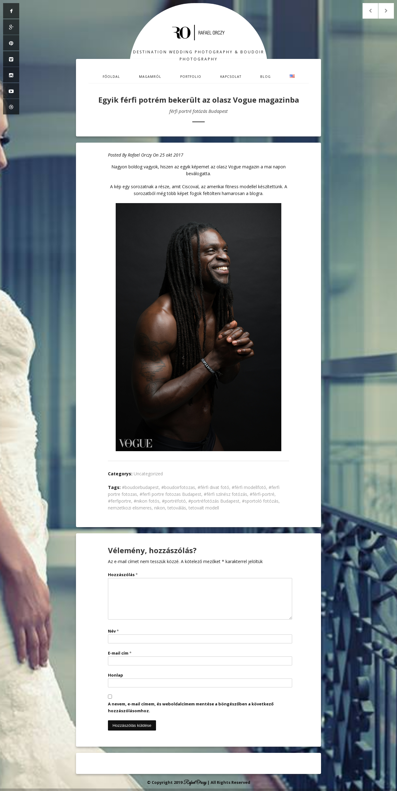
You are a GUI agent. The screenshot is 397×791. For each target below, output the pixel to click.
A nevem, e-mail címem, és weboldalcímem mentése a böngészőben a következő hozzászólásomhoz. (191, 707)
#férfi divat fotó (213, 487)
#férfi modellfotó (249, 487)
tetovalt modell (204, 508)
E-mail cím (120, 653)
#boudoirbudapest (140, 487)
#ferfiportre (119, 501)
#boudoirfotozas (178, 487)
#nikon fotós (146, 501)
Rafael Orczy (140, 155)
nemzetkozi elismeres (130, 508)
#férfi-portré (262, 494)
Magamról (150, 76)
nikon (159, 508)
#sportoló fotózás (260, 501)
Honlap (115, 675)
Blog (265, 76)
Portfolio (190, 76)
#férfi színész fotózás (225, 494)
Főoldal (111, 76)
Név (113, 631)
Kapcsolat (230, 76)
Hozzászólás (123, 574)
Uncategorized (148, 474)
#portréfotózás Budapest (213, 501)
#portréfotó (174, 501)
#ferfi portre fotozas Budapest (170, 494)
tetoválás (176, 508)
